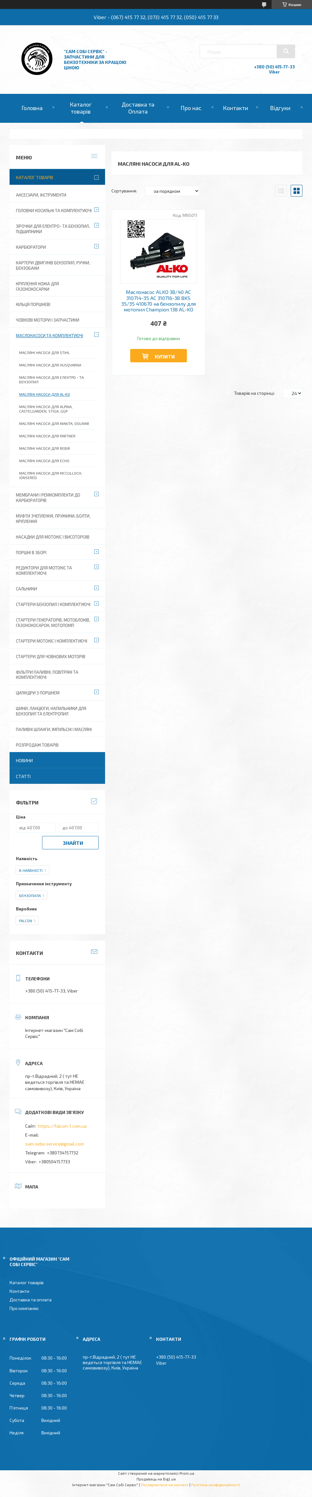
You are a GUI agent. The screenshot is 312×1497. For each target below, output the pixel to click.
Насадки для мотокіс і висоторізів (52, 537)
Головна (32, 107)
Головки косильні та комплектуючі (54, 210)
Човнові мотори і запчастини (47, 320)
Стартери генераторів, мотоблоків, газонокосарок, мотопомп (53, 622)
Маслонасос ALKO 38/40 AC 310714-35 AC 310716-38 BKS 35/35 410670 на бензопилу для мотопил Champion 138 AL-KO (158, 300)
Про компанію (24, 1308)
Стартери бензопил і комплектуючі (53, 604)
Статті (23, 776)
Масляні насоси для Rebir (44, 448)
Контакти (235, 107)
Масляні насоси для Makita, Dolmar (54, 423)
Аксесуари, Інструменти (41, 195)
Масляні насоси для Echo (44, 460)
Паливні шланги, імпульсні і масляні (54, 729)
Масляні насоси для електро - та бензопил (51, 379)
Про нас (191, 107)
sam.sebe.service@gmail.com (54, 1143)
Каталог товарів (81, 108)
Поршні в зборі (31, 552)
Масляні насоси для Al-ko (44, 394)
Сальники (26, 588)
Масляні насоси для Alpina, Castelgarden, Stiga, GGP (46, 408)
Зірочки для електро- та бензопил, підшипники (53, 229)
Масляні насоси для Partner (47, 436)
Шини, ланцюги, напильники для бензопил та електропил (51, 711)
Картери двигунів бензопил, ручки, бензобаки (53, 265)
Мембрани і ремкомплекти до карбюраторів (48, 497)
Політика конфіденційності (215, 1484)
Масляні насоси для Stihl (44, 352)
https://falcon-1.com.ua (62, 1126)
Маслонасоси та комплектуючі (49, 335)
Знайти (73, 843)
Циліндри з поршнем (38, 692)
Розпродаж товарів (37, 745)
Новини (24, 760)
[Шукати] (286, 51)
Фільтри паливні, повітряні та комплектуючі (47, 675)
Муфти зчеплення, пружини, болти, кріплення (53, 518)
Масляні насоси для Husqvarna (50, 365)
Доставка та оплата (31, 1299)
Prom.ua (187, 1473)
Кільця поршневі (33, 304)
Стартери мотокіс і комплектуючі (51, 641)
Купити (165, 356)
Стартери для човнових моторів (50, 656)
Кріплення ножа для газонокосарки (37, 286)
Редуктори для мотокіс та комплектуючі (44, 570)
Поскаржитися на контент (164, 1484)
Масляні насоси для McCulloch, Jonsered (50, 475)
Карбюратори (31, 247)
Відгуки (280, 107)
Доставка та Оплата (138, 108)
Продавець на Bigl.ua (156, 1479)
